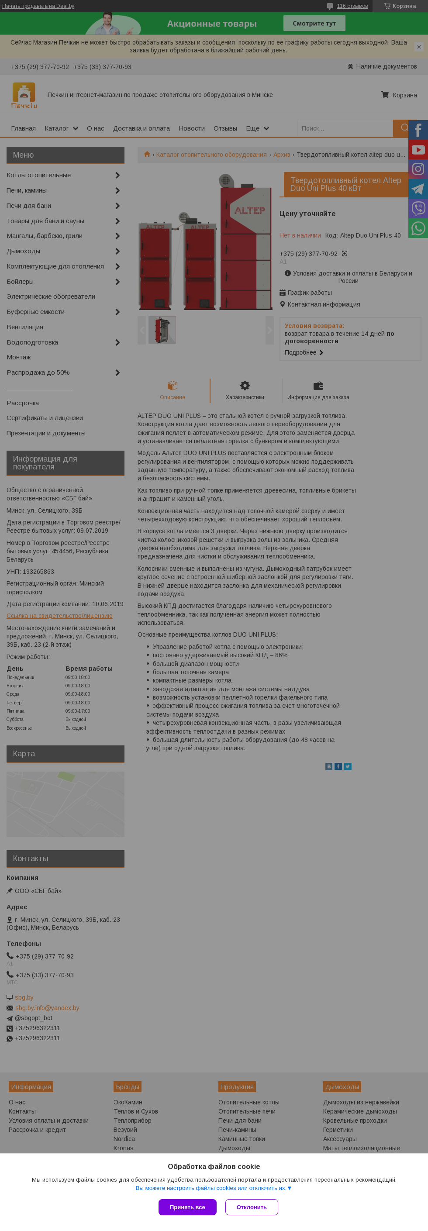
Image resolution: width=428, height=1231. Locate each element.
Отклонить (252, 1207)
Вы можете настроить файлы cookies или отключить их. (210, 1188)
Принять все (187, 1207)
